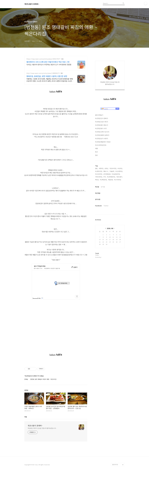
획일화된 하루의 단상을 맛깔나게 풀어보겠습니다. (42, 456)
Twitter (106, 206)
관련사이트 (115, 492)
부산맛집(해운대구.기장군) (103, 142)
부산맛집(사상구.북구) (101, 122)
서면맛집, (101, 168)
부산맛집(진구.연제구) (101, 118)
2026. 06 (110, 228)
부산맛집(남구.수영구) (101, 138)
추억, (104, 177)
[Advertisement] (55, 375)
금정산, (107, 168)
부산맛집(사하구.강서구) (102, 132)
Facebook (98, 206)
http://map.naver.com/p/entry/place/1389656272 (43, 73)
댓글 (25, 444)
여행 (96, 148)
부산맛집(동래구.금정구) (102, 135)
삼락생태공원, (107, 174)
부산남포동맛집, (116, 174)
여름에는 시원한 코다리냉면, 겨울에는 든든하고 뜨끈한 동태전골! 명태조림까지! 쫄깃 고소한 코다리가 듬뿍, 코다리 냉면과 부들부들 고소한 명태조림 (49, 80)
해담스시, (106, 171)
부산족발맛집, (103, 180)
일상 (96, 155)
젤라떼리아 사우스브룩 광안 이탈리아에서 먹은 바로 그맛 (47, 62)
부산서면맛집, (119, 171)
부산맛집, (120, 168)
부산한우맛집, (99, 171)
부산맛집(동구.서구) (101, 128)
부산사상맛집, (99, 174)
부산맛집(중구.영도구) (101, 125)
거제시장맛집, (99, 177)
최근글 (97, 187)
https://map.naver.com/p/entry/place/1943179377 (43, 59)
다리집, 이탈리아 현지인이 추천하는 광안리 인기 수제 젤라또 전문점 (48, 64)
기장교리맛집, (113, 168)
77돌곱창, (112, 171)
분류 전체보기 (99, 115)
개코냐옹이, (119, 177)
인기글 (103, 187)
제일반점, (110, 180)
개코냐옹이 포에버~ (31, 4)
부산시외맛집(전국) (100, 145)
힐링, (96, 168)
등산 (96, 152)
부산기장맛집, (117, 180)
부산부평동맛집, (111, 177)
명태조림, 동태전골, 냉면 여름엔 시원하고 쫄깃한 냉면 (46, 76)
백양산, (97, 180)
